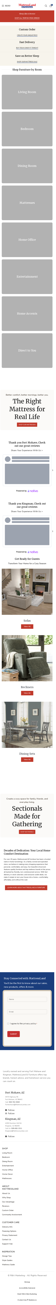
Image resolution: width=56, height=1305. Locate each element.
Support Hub (7, 1244)
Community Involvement (12, 1214)
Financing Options (9, 1231)
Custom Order (8, 1210)
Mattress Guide (8, 1264)
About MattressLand (10, 1187)
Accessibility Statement (27, 1288)
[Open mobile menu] (6, 5)
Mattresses (7, 1178)
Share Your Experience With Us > (27, 450)
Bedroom (6, 1157)
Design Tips (7, 1256)
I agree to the (23, 1023)
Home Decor (7, 1174)
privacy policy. (29, 1023)
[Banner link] (27, 92)
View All (27, 626)
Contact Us (6, 1239)
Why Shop (6, 1197)
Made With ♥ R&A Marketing (27, 1294)
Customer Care (10, 1222)
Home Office (7, 1170)
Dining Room (7, 1161)
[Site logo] (27, 5)
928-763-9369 (14, 1102)
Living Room (7, 1153)
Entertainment (8, 1165)
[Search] (46, 5)
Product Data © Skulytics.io (27, 1300)
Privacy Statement (9, 1235)
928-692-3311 (16, 1128)
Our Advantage (8, 1202)
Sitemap (27, 1282)
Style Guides (7, 1260)
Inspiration (8, 1251)
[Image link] (24, 1061)
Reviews (5, 1206)
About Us (6, 1193)
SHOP (5, 1148)
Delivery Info (7, 1227)
